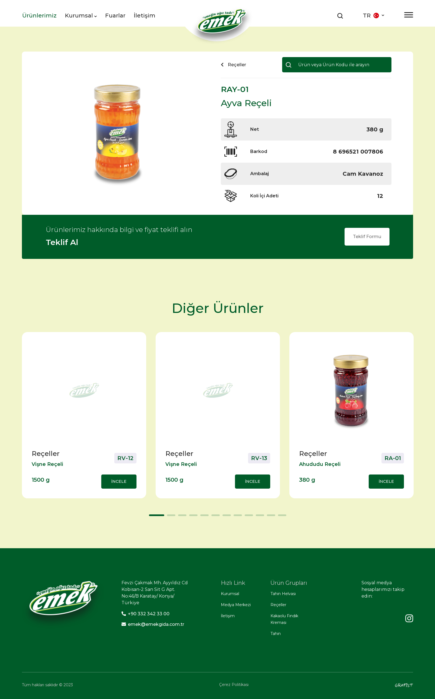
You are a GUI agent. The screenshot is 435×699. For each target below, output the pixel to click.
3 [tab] (181, 517)
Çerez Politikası (234, 684)
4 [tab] (192, 517)
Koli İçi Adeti (264, 195)
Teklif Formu (367, 236)
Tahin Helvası (283, 593)
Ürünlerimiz (39, 15)
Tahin (275, 633)
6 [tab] (214, 517)
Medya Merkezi (236, 604)
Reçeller (278, 604)
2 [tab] (170, 517)
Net (254, 129)
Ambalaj (259, 173)
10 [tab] (258, 517)
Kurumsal (81, 15)
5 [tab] (203, 517)
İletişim (144, 15)
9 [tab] (247, 517)
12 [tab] (281, 517)
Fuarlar (115, 15)
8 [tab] (236, 517)
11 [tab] (269, 517)
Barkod (258, 151)
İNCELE (119, 481)
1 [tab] (152, 517)
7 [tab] (225, 517)
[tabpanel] (84, 415)
